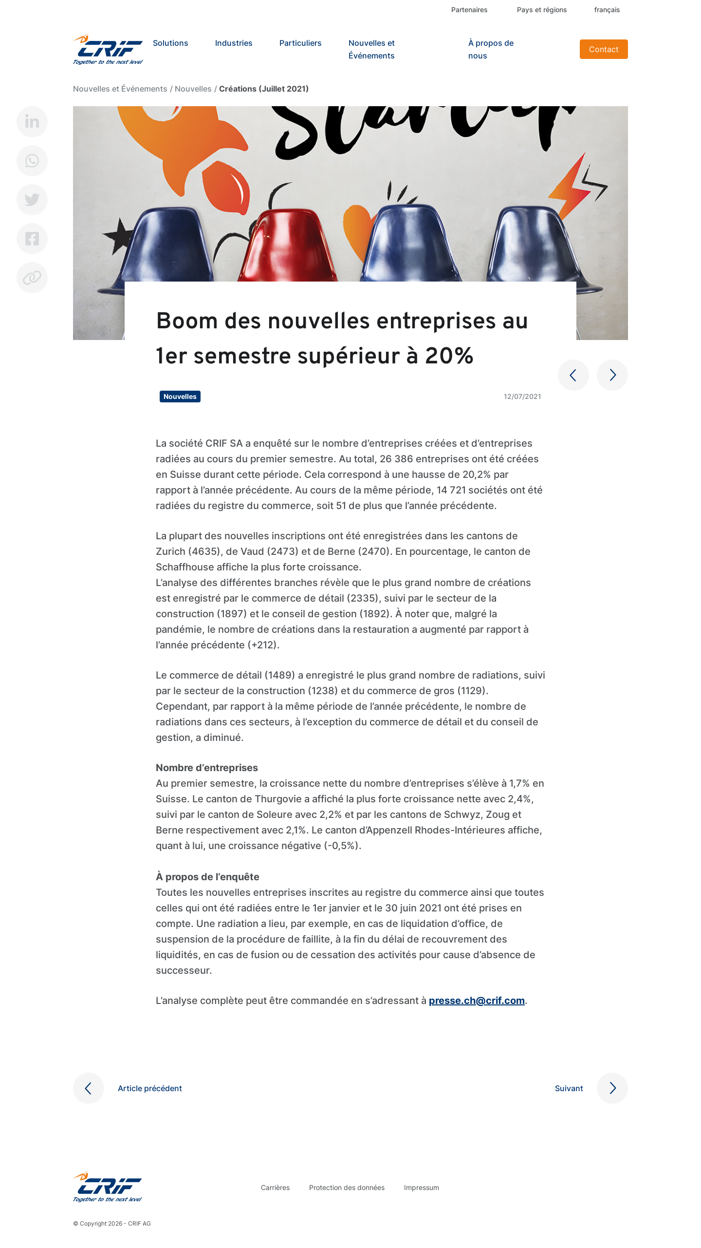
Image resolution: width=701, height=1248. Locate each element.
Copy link (32, 277)
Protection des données (347, 1187)
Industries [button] (234, 43)
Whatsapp (32, 160)
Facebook (32, 238)
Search (560, 49)
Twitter (32, 199)
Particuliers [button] (300, 43)
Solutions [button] (170, 43)
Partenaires (469, 9)
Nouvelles (193, 89)
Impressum (421, 1187)
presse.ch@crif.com (477, 1000)
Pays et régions (542, 9)
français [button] (607, 9)
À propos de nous (491, 49)
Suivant (569, 1088)
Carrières (275, 1187)
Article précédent (150, 1088)
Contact (604, 49)
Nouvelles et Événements (372, 49)
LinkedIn (32, 121)
